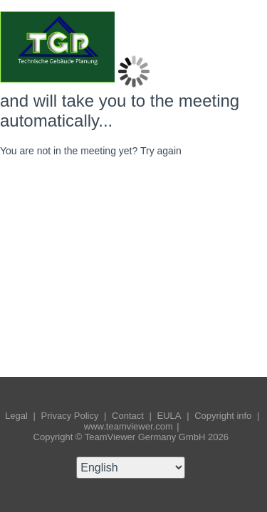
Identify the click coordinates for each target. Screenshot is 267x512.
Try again (161, 150)
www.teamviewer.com (130, 426)
